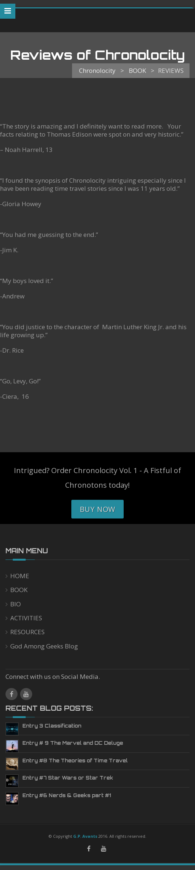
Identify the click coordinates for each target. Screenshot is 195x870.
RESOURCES (27, 632)
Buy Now (98, 509)
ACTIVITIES (26, 618)
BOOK (18, 589)
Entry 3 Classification (51, 726)
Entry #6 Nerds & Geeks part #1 (66, 795)
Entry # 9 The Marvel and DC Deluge (72, 743)
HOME (19, 576)
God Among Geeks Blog (44, 646)
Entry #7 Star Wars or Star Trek (67, 778)
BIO (15, 604)
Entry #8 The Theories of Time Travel (75, 760)
